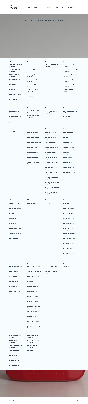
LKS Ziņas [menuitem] (56, 8)
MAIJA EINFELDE (13, 111)
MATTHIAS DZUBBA (68, 90)
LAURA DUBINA (67, 75)
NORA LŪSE (66, 152)
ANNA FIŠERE (30, 110)
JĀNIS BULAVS (30, 90)
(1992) (22, 64)
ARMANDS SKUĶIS (31, 286)
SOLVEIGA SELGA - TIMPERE (34, 271)
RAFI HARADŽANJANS (68, 111)
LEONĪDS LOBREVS (67, 167)
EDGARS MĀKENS (13, 208)
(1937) (15, 74)
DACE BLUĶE (30, 75)
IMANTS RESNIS (13, 291)
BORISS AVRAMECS (14, 99)
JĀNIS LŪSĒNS (66, 157)
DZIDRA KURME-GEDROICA (52, 187)
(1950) (19, 69)
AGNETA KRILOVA (49, 172)
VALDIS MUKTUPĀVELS (15, 233)
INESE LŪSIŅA (66, 162)
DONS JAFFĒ (30, 147)
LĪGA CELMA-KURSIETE (50, 64)
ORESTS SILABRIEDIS (32, 276)
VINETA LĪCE (66, 137)
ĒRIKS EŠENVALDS (13, 121)
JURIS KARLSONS (49, 152)
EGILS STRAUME (31, 296)
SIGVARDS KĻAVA (49, 167)
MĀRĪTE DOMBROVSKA (69, 70)
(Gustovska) (74, 75)
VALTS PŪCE (66, 248)
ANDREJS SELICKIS (31, 266)
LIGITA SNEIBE (30, 291)
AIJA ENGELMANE (13, 116)
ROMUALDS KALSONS (50, 147)
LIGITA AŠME (12, 89)
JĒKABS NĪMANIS (31, 203)
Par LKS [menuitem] (44, 8)
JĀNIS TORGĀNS (49, 266)
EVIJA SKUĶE (30, 281)
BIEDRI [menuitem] (50, 8)
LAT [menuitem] (75, 2)
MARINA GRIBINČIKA (50, 111)
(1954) (17, 89)
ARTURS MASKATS (14, 203)
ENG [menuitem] (77, 2)
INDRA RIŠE (12, 286)
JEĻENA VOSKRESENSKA (15, 365)
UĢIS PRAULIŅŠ (67, 243)
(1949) (20, 99)
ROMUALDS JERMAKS (32, 157)
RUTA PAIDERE (66, 203)
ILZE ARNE (11, 84)
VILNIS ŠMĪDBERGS (32, 311)
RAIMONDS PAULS (67, 208)
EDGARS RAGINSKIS (14, 266)
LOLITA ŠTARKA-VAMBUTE (33, 326)
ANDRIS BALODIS (31, 65)
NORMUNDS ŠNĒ (31, 321)
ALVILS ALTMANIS (13, 69)
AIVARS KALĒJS (49, 132)
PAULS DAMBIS (67, 65)
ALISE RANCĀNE (13, 276)
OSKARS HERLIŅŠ (67, 116)
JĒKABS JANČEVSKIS (32, 137)
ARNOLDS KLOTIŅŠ (50, 162)
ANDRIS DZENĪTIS (67, 85)
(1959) (32, 85)
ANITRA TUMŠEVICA (50, 271)
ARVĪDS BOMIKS (31, 80)
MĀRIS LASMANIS (67, 132)
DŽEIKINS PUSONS (67, 238)
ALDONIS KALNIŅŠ (49, 137)
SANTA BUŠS (30, 100)
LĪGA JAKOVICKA (31, 152)
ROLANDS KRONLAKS (50, 177)
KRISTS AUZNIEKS (13, 94)
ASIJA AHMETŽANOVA (15, 64)
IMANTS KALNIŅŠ (49, 142)
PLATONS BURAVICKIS (32, 95)
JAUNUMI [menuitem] (37, 8)
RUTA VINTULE (12, 360)
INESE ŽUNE (30, 350)
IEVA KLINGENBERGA (50, 157)
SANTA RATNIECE (13, 281)
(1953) (18, 79)
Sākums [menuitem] (30, 8)
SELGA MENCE (12, 218)
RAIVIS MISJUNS (13, 228)
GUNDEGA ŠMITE (31, 316)
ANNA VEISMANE (13, 350)
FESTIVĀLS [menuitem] (64, 8)
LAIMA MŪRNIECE (13, 238)
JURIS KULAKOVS (49, 182)
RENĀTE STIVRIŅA (31, 301)
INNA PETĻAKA (66, 228)
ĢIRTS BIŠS (30, 70)
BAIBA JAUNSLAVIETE (32, 142)
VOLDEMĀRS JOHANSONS (33, 162)
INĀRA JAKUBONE (31, 132)
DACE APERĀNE (13, 79)
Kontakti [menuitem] (72, 8)
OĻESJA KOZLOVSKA (50, 192)
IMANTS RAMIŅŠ (13, 271)
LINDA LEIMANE (67, 147)
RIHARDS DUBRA (67, 80)
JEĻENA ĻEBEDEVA (67, 172)
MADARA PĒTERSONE (68, 223)
